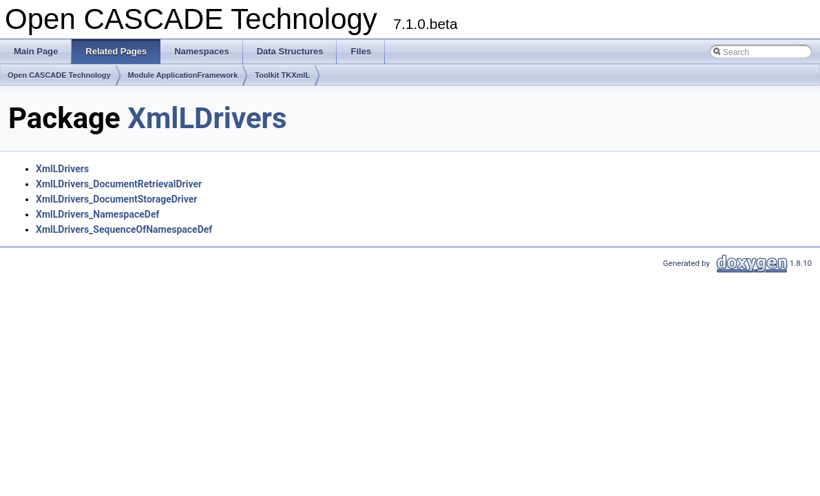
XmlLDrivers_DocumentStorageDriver (116, 199)
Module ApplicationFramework (183, 75)
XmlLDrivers (206, 118)
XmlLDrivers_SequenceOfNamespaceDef (124, 229)
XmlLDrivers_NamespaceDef (97, 214)
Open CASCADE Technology (59, 75)
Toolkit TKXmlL (282, 75)
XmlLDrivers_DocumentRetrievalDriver (119, 183)
